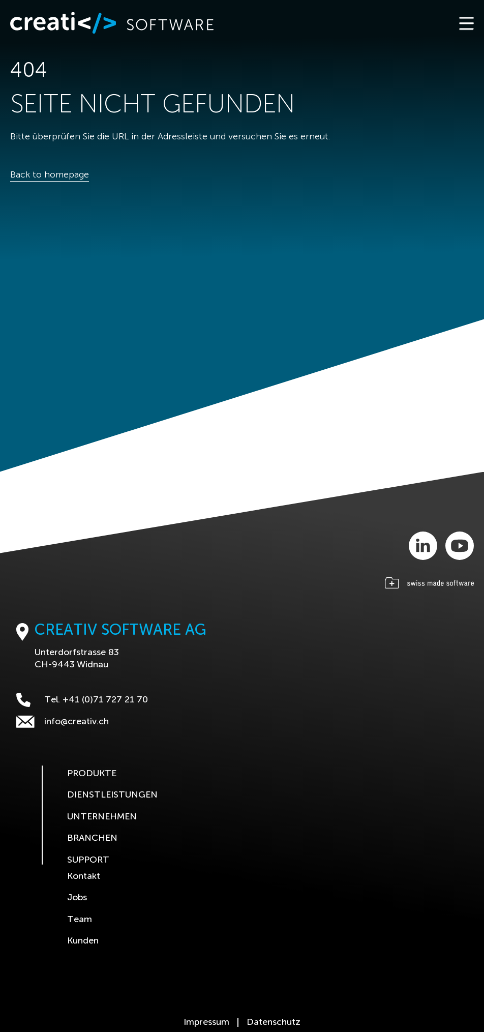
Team (79, 919)
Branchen (92, 838)
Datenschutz (273, 1022)
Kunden (83, 941)
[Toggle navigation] (466, 23)
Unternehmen (102, 816)
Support (88, 860)
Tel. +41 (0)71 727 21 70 (82, 699)
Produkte (91, 773)
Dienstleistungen (112, 795)
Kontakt (83, 876)
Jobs (77, 897)
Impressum (206, 1022)
